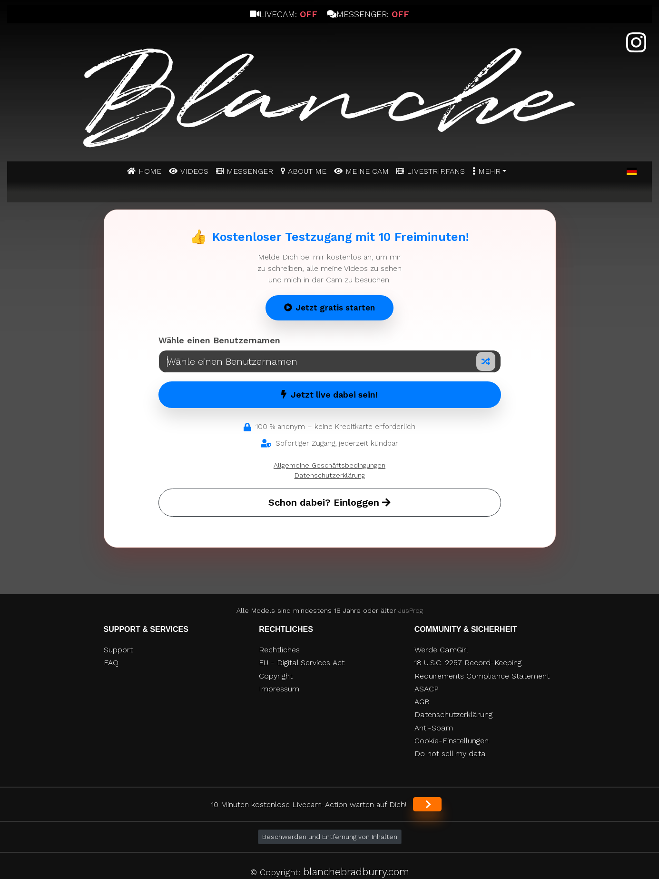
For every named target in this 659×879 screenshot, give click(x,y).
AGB (422, 701)
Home (149, 171)
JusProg (410, 610)
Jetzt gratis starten (329, 307)
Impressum (279, 688)
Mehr (489, 171)
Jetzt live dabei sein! (329, 395)
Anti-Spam (433, 727)
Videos (194, 171)
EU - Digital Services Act (301, 662)
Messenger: (368, 14)
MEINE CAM (367, 171)
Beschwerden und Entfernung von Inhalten (329, 836)
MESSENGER (249, 171)
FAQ (111, 662)
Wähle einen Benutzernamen (219, 340)
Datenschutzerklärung (330, 475)
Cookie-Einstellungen (451, 740)
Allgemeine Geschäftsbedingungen (329, 465)
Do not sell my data (450, 753)
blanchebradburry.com (356, 872)
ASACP (426, 688)
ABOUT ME (307, 171)
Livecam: (283, 14)
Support (118, 649)
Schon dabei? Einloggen (329, 502)
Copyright (276, 675)
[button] (631, 172)
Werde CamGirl (441, 649)
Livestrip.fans (436, 171)
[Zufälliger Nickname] (485, 361)
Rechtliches (279, 649)
